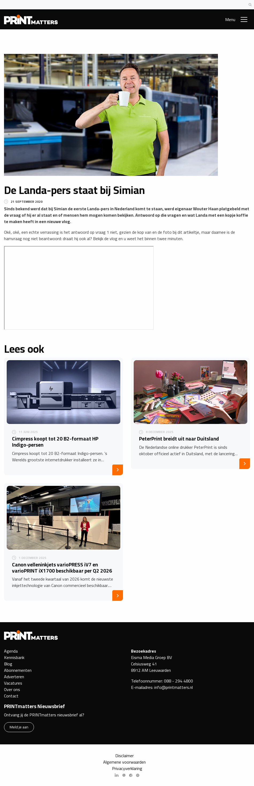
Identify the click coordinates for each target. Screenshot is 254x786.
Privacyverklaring (127, 768)
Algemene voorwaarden (124, 762)
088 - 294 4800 (178, 681)
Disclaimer (124, 755)
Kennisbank (14, 657)
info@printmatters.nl (173, 687)
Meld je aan (19, 727)
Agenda (11, 651)
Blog (8, 664)
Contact (11, 696)
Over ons (12, 689)
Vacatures (13, 683)
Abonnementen (18, 670)
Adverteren (14, 677)
